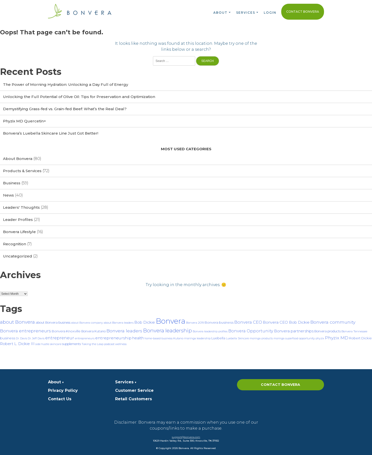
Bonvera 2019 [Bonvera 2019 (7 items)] (195, 322)
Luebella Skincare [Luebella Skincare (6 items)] (237, 338)
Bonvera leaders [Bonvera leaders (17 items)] (124, 330)
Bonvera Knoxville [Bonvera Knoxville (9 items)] (66, 331)
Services (245, 12)
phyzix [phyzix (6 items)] (320, 338)
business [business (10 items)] (7, 338)
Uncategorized (17, 256)
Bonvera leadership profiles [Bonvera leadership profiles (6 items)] (210, 331)
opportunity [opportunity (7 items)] (307, 338)
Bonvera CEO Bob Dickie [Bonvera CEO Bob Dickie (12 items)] (286, 322)
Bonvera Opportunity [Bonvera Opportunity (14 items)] (250, 330)
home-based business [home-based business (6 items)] (158, 338)
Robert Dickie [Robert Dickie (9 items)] (360, 338)
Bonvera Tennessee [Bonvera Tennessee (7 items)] (354, 331)
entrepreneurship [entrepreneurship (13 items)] (113, 338)
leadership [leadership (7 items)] (204, 338)
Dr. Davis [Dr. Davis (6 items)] (21, 338)
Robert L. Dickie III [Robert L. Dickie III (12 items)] (17, 343)
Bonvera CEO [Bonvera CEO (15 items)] (248, 322)
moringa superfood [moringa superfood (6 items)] (286, 338)
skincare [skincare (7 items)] (55, 344)
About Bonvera (17, 158)
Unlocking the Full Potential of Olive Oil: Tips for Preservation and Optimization (79, 96)
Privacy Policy (63, 390)
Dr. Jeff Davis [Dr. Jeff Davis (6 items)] (36, 338)
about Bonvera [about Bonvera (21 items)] (17, 322)
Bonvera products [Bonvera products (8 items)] (327, 331)
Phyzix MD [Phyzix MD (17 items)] (336, 337)
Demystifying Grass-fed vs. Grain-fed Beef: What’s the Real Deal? (65, 108)
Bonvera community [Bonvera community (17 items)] (332, 322)
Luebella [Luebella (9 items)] (218, 338)
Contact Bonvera (302, 11)
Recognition (14, 244)
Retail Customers (133, 399)
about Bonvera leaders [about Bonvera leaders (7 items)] (119, 322)
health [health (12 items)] (138, 338)
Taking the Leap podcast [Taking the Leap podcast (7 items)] (98, 344)
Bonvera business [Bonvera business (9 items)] (219, 322)
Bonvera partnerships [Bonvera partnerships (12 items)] (294, 331)
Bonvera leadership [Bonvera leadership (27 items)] (167, 330)
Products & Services (22, 170)
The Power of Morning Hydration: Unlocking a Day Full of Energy (65, 84)
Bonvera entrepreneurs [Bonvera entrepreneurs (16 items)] (25, 330)
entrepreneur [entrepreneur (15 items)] (59, 337)
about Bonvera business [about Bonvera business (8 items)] (53, 322)
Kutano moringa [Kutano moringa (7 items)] (184, 338)
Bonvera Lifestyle (19, 231)
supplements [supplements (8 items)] (71, 344)
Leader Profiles (18, 219)
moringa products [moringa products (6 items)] (261, 338)
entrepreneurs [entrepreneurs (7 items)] (84, 338)
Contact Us (59, 399)
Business (11, 183)
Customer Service (134, 390)
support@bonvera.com (186, 437)
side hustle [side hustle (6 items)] (42, 344)
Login (270, 12)
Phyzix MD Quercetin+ (24, 121)
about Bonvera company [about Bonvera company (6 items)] (87, 322)
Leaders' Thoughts (21, 207)
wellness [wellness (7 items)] (121, 344)
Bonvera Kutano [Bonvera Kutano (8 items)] (93, 331)
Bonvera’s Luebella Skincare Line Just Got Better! (50, 133)
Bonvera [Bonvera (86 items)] (170, 321)
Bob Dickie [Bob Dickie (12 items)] (144, 322)
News (8, 195)
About (220, 12)
